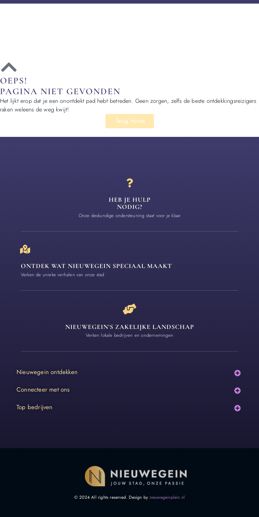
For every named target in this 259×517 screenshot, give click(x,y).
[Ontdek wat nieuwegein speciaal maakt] (25, 249)
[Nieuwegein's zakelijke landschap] (129, 309)
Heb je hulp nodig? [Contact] (130, 203)
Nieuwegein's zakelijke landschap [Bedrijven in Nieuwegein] (129, 327)
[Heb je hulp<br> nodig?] (129, 182)
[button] (237, 373)
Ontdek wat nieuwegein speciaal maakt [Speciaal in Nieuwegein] (96, 266)
